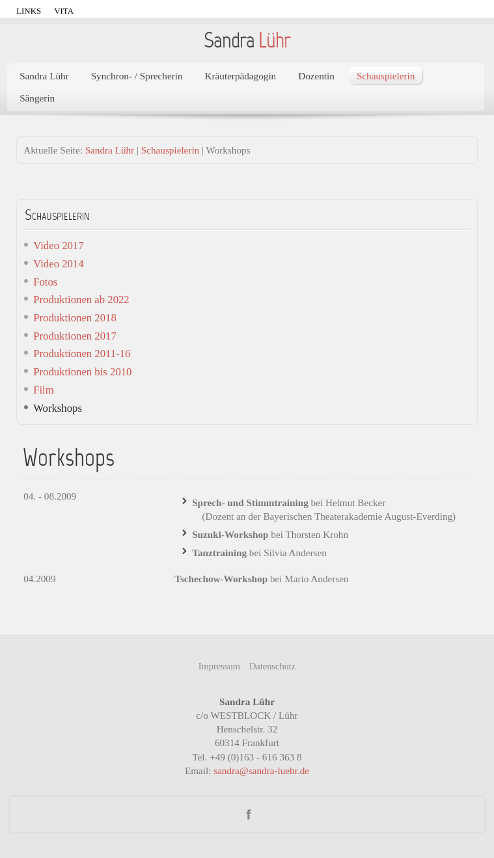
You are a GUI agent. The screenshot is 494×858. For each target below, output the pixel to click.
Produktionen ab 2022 (81, 299)
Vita (64, 11)
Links (28, 11)
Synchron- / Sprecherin (137, 75)
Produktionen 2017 (75, 336)
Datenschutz (272, 666)
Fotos (45, 282)
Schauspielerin (386, 75)
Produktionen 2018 (75, 318)
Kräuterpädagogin (241, 75)
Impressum (219, 666)
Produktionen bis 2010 (82, 372)
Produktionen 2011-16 (81, 353)
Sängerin (37, 97)
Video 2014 (58, 264)
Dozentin (316, 75)
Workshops (57, 408)
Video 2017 (58, 245)
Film (43, 390)
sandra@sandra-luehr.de (261, 770)
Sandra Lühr (44, 75)
